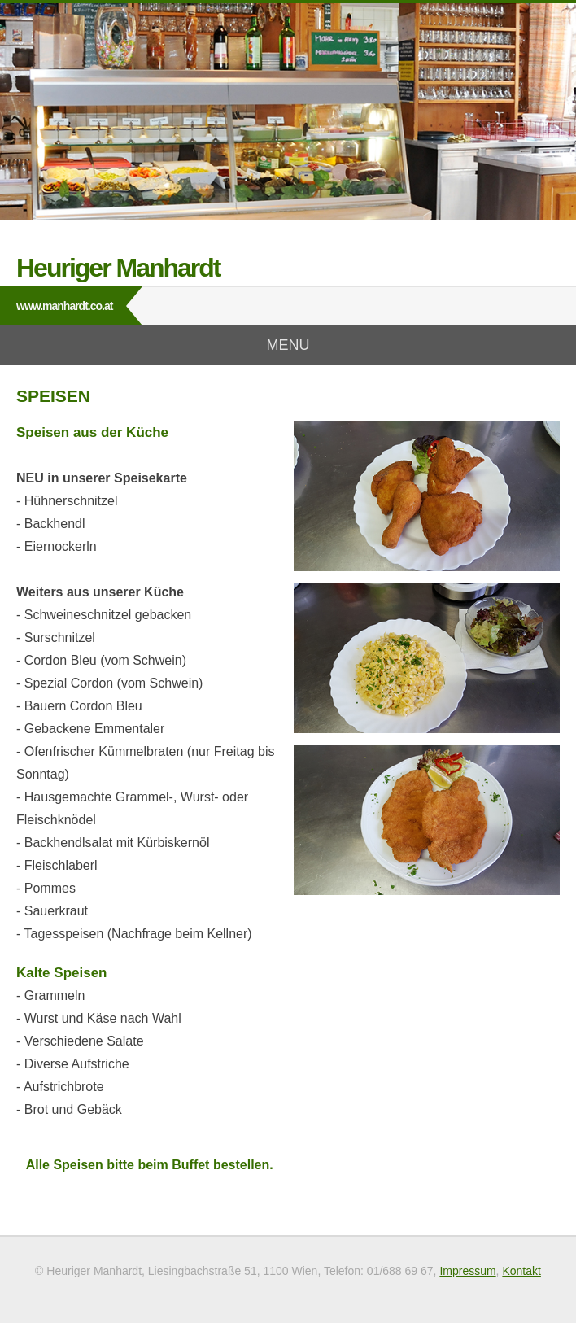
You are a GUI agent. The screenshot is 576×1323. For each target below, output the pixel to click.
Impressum (467, 1270)
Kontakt (521, 1270)
